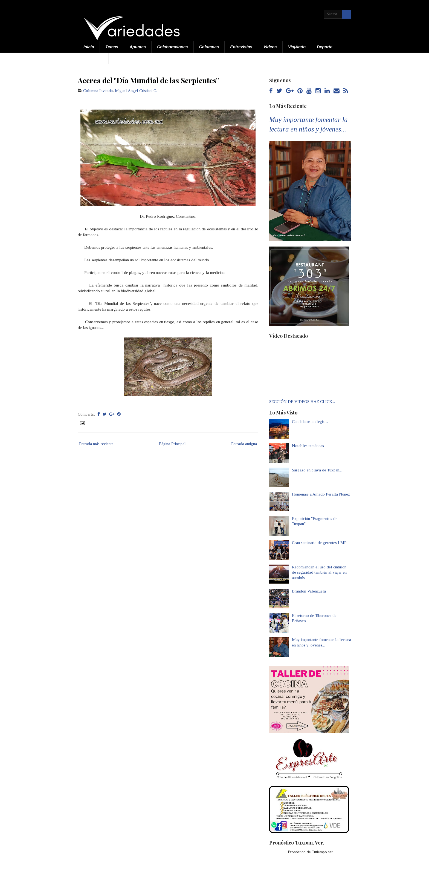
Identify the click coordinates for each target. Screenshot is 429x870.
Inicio (88, 46)
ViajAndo (297, 46)
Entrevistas (241, 46)
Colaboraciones (172, 46)
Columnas (209, 46)
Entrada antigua (244, 444)
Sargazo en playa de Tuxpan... (317, 470)
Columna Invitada (98, 90)
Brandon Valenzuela (309, 591)
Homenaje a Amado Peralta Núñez (321, 494)
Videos (270, 46)
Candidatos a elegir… (310, 421)
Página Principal (172, 444)
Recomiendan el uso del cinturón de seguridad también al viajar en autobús (319, 572)
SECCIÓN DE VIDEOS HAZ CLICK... (302, 401)
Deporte (324, 46)
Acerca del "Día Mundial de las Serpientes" (148, 80)
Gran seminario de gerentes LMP (319, 542)
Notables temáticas (308, 445)
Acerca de (93, 58)
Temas (111, 46)
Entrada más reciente (96, 444)
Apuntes (137, 46)
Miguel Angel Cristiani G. (136, 90)
